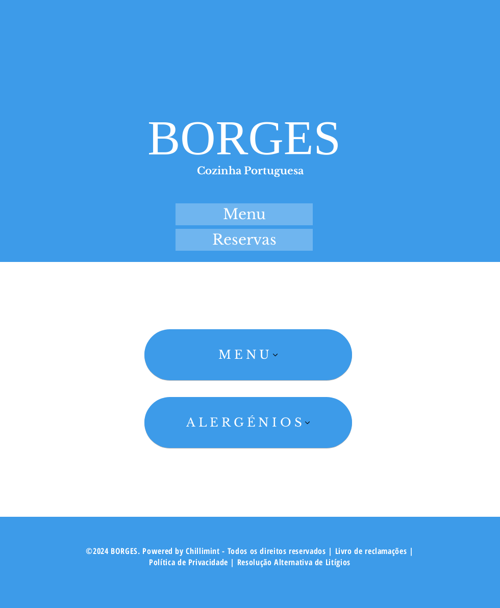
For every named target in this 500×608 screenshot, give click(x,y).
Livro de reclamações (372, 551)
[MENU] (248, 354)
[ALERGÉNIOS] (248, 422)
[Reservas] (244, 240)
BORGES (244, 138)
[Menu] (244, 214)
